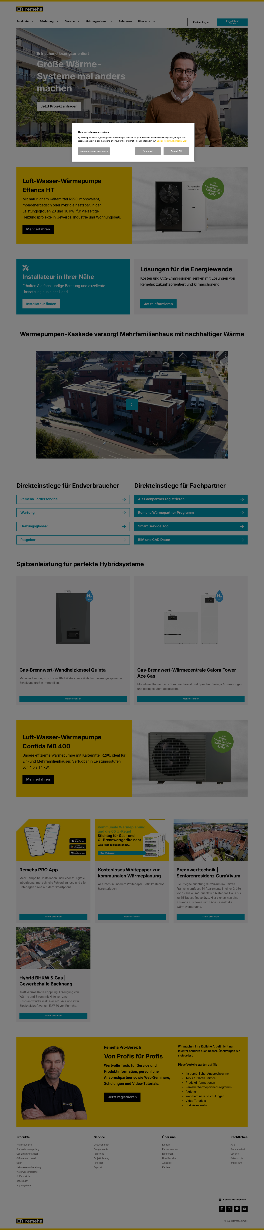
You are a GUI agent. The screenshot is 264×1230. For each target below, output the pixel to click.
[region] (133, 142)
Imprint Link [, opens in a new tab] (181, 141)
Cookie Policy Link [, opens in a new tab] (165, 141)
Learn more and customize (94, 151)
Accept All (176, 151)
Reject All (148, 151)
